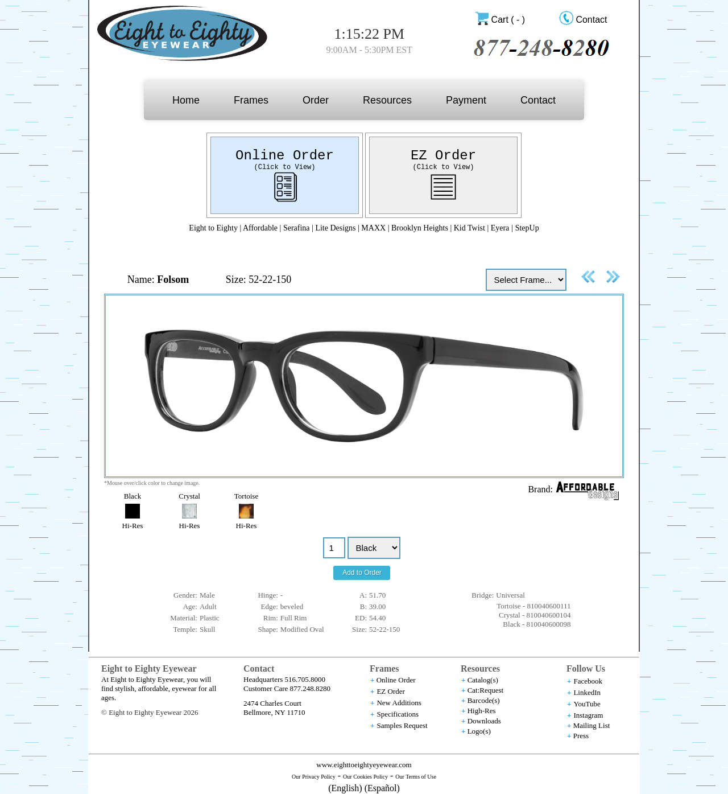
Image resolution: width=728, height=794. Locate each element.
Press (581, 735)
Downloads (484, 721)
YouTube (586, 704)
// (374, 548)
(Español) (382, 788)
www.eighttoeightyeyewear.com (363, 764)
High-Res (482, 710)
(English (343, 788)
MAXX (373, 228)
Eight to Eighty (213, 228)
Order (316, 100)
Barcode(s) (484, 700)
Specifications (398, 714)
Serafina (296, 228)
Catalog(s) (483, 680)
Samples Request (402, 725)
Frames (251, 100)
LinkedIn (587, 692)
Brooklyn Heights (420, 228)
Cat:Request (486, 690)
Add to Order (362, 573)
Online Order (284, 155)
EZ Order (443, 155)
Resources (387, 100)
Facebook (587, 681)
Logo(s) (479, 731)
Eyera (500, 228)
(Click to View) (284, 167)
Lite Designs (335, 228)
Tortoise (246, 496)
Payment (466, 100)
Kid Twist (469, 228)
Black (132, 496)
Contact (591, 19)
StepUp (527, 228)
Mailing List (591, 725)
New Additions (399, 702)
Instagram (588, 715)
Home (186, 100)
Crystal (189, 496)
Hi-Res (132, 525)
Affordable (260, 228)
